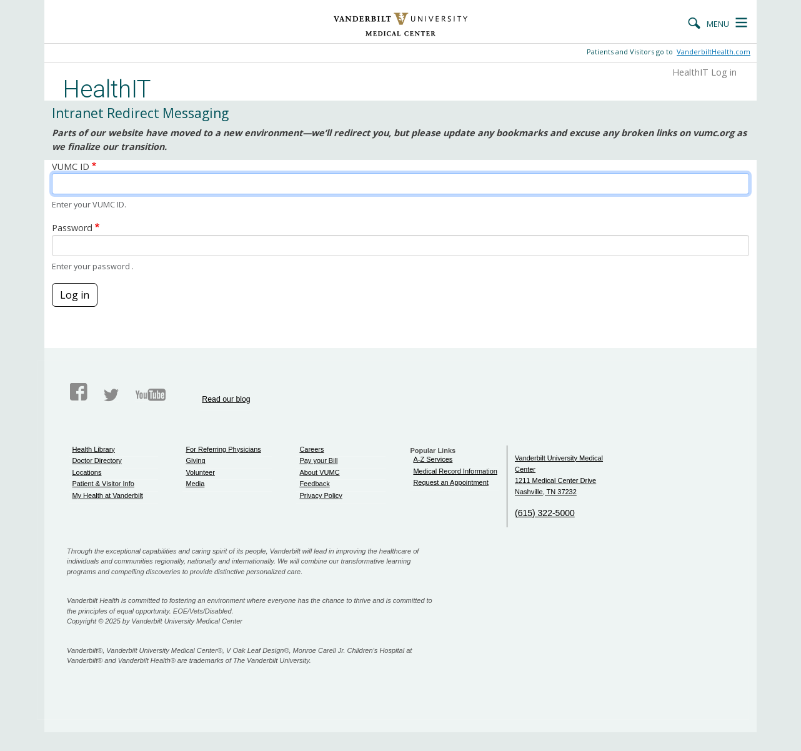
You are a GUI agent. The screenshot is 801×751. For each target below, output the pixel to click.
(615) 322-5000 (545, 513)
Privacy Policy (320, 495)
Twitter (111, 395)
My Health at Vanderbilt (107, 495)
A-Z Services (432, 459)
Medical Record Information (455, 471)
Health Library (93, 449)
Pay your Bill (318, 460)
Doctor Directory (96, 460)
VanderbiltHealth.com (713, 51)
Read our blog (226, 399)
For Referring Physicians (223, 449)
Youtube (150, 395)
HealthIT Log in (704, 72)
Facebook (78, 392)
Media (195, 483)
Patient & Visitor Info (103, 483)
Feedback (314, 483)
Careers (311, 449)
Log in (74, 295)
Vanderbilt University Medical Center (401, 24)
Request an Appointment (450, 482)
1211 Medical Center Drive (555, 480)
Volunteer (200, 472)
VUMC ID (70, 166)
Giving (195, 460)
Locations (86, 472)
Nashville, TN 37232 (546, 491)
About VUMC (319, 472)
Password (72, 228)
